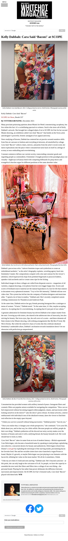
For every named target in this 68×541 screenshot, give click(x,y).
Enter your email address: (12, 520)
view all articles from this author (11, 500)
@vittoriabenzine (25, 494)
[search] (30, 30)
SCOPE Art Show (7, 117)
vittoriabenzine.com (53, 494)
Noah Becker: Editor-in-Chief (34, 535)
